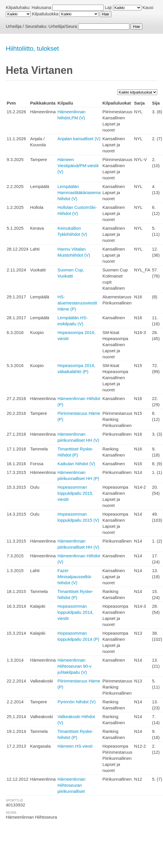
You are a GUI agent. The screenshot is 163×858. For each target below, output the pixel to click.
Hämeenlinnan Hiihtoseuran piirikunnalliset (71, 785)
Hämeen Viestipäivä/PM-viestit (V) (77, 165)
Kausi (147, 7)
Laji (108, 7)
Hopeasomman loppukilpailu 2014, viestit (75, 612)
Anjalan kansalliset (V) (78, 138)
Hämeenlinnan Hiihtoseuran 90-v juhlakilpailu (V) (74, 666)
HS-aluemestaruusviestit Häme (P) (77, 302)
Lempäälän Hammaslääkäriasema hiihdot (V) (78, 192)
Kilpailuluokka (45, 13)
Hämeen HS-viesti (74, 746)
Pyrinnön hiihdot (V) (76, 701)
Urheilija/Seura (63, 26)
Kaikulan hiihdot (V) (76, 463)
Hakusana (41, 7)
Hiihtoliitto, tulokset (32, 48)
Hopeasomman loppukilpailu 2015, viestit (75, 493)
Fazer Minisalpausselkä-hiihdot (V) (74, 576)
